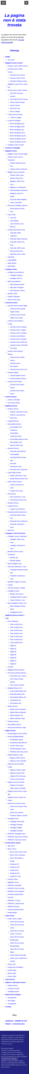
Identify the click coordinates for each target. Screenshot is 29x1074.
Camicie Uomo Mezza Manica (15, 352)
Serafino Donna (13, 503)
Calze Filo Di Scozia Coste (17, 926)
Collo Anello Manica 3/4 (18, 691)
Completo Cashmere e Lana (17, 577)
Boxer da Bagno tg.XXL (18, 136)
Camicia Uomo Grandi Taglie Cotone (17, 310)
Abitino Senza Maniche (18, 709)
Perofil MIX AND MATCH (18, 743)
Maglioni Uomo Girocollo (16, 172)
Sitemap (23, 1056)
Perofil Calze (12, 970)
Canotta (10, 667)
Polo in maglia (15, 111)
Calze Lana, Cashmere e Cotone (18, 959)
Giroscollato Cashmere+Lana (15, 434)
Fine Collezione (13, 621)
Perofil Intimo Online (12, 843)
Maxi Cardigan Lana (14, 563)
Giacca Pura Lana (14, 299)
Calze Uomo (9, 915)
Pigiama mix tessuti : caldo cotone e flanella (17, 786)
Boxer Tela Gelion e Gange (16, 859)
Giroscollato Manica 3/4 (18, 697)
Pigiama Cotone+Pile (17, 773)
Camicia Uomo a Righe (18, 330)
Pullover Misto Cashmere (18, 169)
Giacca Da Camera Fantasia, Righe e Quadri (18, 814)
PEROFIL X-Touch (14, 900)
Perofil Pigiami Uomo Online (17, 733)
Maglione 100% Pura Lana (17, 182)
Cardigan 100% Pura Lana (17, 541)
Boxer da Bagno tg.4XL (18, 142)
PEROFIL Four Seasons (16, 891)
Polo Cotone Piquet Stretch (16, 680)
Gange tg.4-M (14, 867)
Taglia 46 (13, 651)
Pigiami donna (12, 985)
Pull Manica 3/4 (15, 700)
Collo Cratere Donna (15, 482)
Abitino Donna (12, 706)
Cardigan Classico (16, 275)
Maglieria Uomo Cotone (14, 63)
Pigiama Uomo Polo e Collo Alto (17, 792)
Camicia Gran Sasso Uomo (17, 392)
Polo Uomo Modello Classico (17, 205)
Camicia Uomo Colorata (18, 339)
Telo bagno (11, 1000)
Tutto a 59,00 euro (16, 630)
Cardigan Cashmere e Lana (17, 547)
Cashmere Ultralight (12, 148)
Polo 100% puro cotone (18, 676)
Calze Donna (10, 979)
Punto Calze (12, 976)
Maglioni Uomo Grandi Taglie (17, 154)
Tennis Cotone (15, 105)
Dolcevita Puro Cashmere (19, 521)
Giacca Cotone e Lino (17, 600)
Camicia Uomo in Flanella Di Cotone (19, 346)
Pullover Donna (13, 409)
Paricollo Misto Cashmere (19, 190)
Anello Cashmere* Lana (18, 475)
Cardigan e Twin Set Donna (15, 533)
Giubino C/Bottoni (14, 296)
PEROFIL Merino (13, 906)
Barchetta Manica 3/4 (17, 694)
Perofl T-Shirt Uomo (17, 746)
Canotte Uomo (13, 879)
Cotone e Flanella (14, 400)
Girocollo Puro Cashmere (18, 469)
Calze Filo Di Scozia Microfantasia (17, 944)
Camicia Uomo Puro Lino (18, 369)
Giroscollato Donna (14, 424)
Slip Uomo (11, 846)
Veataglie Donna (13, 991)
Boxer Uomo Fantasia (17, 855)
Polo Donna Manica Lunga (17, 727)
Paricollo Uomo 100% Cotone (15, 70)
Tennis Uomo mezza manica (17, 90)
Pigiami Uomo (10, 730)
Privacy (3, 1056)
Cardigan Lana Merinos (16, 272)
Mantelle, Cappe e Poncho (17, 582)
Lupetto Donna (13, 506)
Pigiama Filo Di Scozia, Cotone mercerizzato (18, 777)
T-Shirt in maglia (15, 117)
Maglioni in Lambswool (18, 187)
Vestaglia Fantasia (16, 824)
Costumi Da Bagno (14, 120)
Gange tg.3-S (14, 864)
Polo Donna (12, 494)
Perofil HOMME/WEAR (15, 736)
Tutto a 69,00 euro (16, 633)
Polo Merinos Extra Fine (18, 500)
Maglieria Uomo (11, 151)
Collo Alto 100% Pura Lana (17, 243)
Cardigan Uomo (11, 269)
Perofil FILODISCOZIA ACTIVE (15, 896)
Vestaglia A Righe (16, 827)
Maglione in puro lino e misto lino (17, 85)
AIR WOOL (11, 266)
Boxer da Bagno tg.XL (17, 133)
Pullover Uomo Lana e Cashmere (15, 158)
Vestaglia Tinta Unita (17, 821)
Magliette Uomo (13, 882)
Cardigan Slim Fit (16, 278)
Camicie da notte (13, 988)
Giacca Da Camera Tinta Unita (18, 808)
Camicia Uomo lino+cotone (15, 365)
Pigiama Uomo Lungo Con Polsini (17, 798)
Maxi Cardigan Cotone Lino (17, 603)
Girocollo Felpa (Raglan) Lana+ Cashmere (18, 201)
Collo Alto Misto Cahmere (18, 239)
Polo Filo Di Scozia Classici (16, 94)
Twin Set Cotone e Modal (16, 588)
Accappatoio (12, 1004)
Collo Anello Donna (14, 472)
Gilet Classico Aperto (17, 284)
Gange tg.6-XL (15, 873)
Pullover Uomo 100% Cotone (18, 66)
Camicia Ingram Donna (18, 378)
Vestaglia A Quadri (16, 831)
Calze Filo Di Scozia (17, 922)
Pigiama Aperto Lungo (15, 755)
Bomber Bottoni (15, 560)
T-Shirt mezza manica (15, 114)
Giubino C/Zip (12, 293)
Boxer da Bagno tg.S (17, 123)
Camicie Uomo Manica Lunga (15, 322)
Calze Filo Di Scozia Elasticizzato (17, 938)
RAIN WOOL (12, 263)
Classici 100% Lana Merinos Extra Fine (17, 176)
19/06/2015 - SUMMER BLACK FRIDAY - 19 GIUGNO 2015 (16, 1022)
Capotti (10, 585)
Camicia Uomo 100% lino (18, 342)
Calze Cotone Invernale (18, 955)
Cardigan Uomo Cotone (16, 145)
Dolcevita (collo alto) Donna (17, 512)
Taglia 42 (13, 645)
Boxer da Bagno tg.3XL (18, 139)
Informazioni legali (7, 1048)
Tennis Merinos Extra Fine (17, 210)
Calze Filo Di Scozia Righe (17, 950)
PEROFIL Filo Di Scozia (16, 888)
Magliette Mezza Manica (16, 670)
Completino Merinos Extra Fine (19, 571)
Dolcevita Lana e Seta (17, 254)
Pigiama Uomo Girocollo (16, 782)
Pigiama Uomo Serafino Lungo (16, 765)
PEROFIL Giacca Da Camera (18, 837)
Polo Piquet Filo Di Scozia (19, 99)
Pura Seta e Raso (14, 403)
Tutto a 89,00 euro (16, 639)
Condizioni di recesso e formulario (11, 1052)
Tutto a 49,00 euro (16, 627)
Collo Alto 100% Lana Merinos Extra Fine (17, 249)
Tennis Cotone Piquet (17, 102)
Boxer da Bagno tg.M (17, 126)
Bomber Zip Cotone (16, 594)
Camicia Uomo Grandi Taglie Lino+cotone (17, 316)
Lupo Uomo (12, 214)
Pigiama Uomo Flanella (18, 761)
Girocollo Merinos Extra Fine (18, 459)
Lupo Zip (13, 218)
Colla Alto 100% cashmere (15, 234)
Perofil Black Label (16, 739)
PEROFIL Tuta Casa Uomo (17, 840)
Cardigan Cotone (13, 591)
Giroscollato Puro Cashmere (16, 428)
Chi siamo (11, 60)
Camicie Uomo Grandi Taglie (17, 306)
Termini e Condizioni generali (10, 1050)
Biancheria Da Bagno (13, 994)
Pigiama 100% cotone (17, 758)
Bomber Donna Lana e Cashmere (15, 553)
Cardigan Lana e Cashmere (17, 536)
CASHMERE (12, 260)
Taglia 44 (13, 648)
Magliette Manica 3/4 (15, 688)
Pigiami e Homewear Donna (15, 982)
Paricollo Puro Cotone (17, 75)
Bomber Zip (14, 557)
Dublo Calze (12, 973)
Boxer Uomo (12, 849)
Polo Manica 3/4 (15, 703)
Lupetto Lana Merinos (17, 509)
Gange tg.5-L (14, 870)
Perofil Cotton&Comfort (16, 909)
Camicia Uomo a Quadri (18, 333)
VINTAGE (11, 257)
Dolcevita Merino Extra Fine (18, 516)
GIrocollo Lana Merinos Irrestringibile (18, 453)
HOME (7, 57)
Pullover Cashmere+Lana (18, 412)
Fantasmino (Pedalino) (15, 967)
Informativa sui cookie (13, 1056)
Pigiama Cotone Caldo (17, 770)
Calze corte (11, 964)
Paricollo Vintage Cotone (18, 81)
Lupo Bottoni (14, 221)
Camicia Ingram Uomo (17, 375)
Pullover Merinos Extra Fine (18, 164)
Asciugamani (12, 997)
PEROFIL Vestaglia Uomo (16, 834)
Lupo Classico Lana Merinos (17, 225)
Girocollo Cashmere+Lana (15, 465)
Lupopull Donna (13, 421)
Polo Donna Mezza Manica (17, 673)
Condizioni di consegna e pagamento (12, 1041)
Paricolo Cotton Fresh (17, 78)
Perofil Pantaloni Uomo (18, 749)
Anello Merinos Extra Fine (19, 478)
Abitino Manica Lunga (17, 718)
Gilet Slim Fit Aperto (17, 287)
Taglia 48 (13, 655)
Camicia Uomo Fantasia (18, 327)
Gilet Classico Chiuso (17, 290)
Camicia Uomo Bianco (17, 336)
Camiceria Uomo (11, 302)
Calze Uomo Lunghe (15, 919)
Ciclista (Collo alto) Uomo (16, 230)
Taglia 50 (13, 658)
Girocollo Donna (13, 448)
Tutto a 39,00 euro (16, 624)
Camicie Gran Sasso (15, 381)
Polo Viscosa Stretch (17, 685)
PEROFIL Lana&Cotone (16, 903)
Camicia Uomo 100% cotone (17, 358)
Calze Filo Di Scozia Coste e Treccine (17, 932)
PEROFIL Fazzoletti (14, 885)
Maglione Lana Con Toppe (16, 195)
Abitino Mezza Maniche (18, 712)
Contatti (8, 1007)
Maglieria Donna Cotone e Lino (14, 616)
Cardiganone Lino (16, 612)
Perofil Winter (12, 912)
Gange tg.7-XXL (15, 876)
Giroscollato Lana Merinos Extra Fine (16, 443)
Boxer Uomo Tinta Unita (18, 852)
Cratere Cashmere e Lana (17, 486)
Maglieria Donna (11, 406)
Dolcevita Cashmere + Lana (17, 525)
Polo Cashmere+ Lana (17, 497)
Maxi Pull (11, 530)
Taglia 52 (13, 661)
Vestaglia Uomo (13, 818)
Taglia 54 (13, 664)
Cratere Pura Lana (16, 491)
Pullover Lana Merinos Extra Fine (17, 416)
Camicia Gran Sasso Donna (17, 386)
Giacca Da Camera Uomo (16, 803)
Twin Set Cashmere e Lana (17, 566)
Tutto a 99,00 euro (16, 642)
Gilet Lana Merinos (14, 281)
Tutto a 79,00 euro (16, 636)
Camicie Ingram (13, 372)
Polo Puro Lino (15, 108)
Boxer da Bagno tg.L (17, 129)
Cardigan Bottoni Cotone (18, 597)
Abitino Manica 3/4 (16, 715)
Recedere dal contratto (9, 1059)
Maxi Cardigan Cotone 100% (17, 607)
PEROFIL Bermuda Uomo (19, 752)
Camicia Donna (10, 397)
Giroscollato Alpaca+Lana (19, 439)
